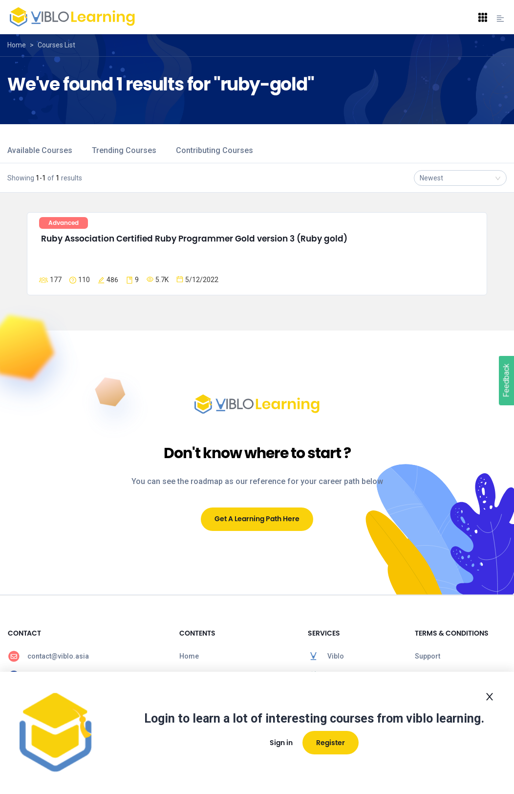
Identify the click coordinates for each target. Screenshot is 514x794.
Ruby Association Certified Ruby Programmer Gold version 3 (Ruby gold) (194, 238)
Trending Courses (124, 150)
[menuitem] (85, 656)
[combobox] (460, 178)
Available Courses (39, 150)
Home (16, 45)
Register (330, 743)
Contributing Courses (214, 150)
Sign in (281, 743)
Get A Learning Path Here (257, 519)
